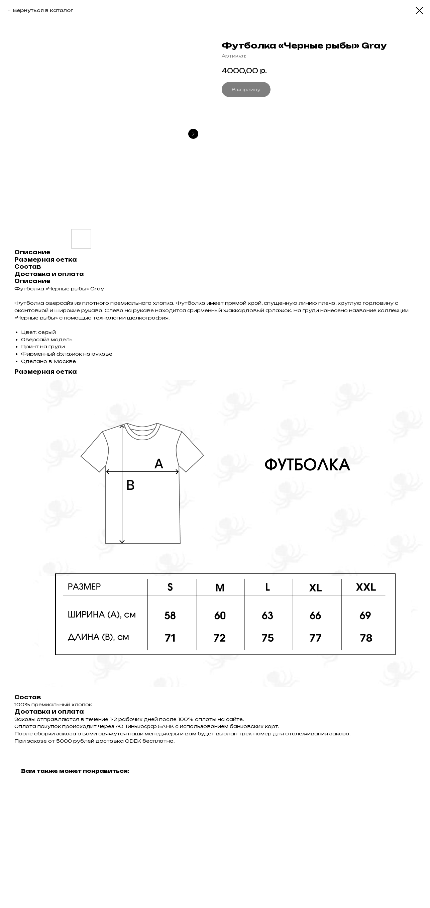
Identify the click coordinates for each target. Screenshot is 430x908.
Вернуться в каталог (43, 10)
